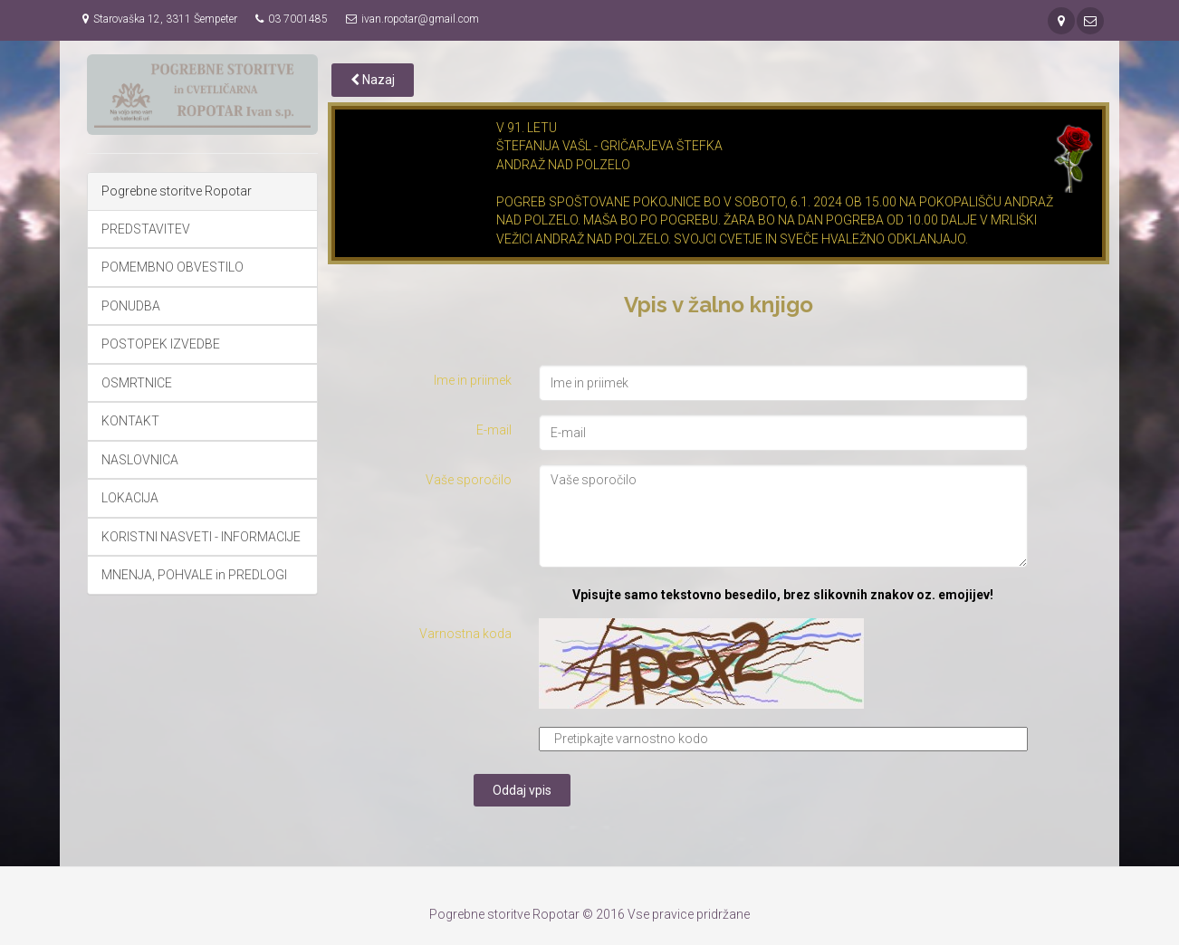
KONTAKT (130, 421)
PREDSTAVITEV (145, 229)
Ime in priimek (473, 380)
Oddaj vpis (522, 790)
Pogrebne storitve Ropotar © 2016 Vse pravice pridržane (589, 914)
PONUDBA (130, 306)
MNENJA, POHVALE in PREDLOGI (194, 575)
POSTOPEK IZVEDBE (160, 344)
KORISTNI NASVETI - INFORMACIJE (201, 537)
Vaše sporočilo (469, 479)
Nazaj (372, 79)
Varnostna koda (465, 633)
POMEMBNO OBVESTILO (172, 267)
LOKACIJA (129, 498)
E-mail (494, 430)
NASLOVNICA (139, 460)
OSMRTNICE (136, 383)
